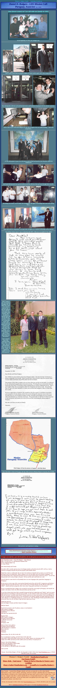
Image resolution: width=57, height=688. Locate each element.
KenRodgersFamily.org (42, 684)
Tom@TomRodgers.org (44, 652)
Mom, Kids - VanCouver (12, 661)
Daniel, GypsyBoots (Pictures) (29, 552)
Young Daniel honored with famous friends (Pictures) (22, 550)
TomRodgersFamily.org (39, 657)
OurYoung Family (28, 659)
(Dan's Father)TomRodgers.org (15, 665)
